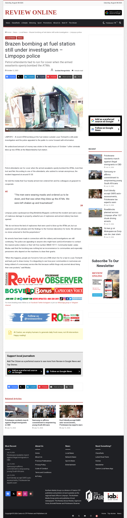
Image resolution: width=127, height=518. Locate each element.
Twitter (40, 303)
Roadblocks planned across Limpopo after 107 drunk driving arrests (113, 215)
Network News (70, 457)
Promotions (47, 23)
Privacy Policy (40, 465)
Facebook (34, 303)
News (8, 23)
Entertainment (70, 465)
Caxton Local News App (104, 468)
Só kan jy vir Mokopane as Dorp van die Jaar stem (112, 231)
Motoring (32, 23)
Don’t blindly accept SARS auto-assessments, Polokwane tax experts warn (71, 422)
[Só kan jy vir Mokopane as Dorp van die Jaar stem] (95, 231)
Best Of (64, 23)
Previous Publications (43, 461)
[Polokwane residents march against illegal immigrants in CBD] (17, 411)
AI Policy (38, 476)
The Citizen (73, 23)
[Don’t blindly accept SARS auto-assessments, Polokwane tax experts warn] (71, 411)
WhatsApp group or (64, 303)
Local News (23, 32)
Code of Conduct (41, 468)
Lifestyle (24, 23)
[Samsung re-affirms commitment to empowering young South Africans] (44, 411)
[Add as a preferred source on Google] (113, 12)
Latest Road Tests (102, 457)
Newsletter (99, 465)
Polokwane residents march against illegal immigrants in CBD (16, 422)
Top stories (112, 513)
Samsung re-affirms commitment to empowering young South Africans (44, 422)
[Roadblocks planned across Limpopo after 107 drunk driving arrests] (95, 212)
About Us (56, 23)
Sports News (70, 461)
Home (8, 32)
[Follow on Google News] (63, 371)
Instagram (46, 303)
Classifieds (16, 23)
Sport (40, 23)
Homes (98, 461)
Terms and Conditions (43, 472)
